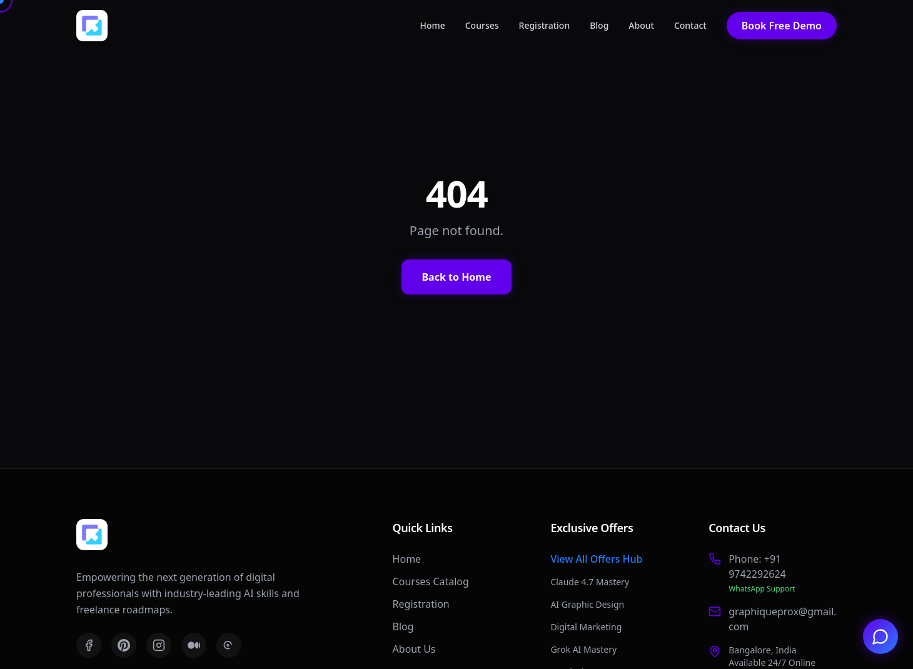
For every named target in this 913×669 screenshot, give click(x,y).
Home (432, 25)
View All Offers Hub (596, 559)
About (641, 25)
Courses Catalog (431, 581)
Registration (544, 25)
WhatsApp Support (762, 589)
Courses (482, 25)
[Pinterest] (123, 645)
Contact (690, 25)
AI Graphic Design (587, 604)
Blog (599, 25)
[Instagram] (158, 645)
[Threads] (228, 645)
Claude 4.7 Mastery (589, 582)
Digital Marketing (586, 627)
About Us (414, 649)
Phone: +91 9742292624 (757, 566)
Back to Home (456, 277)
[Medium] (193, 645)
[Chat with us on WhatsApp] (880, 636)
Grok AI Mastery (583, 649)
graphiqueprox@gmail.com (782, 619)
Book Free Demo (782, 26)
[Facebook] (88, 645)
